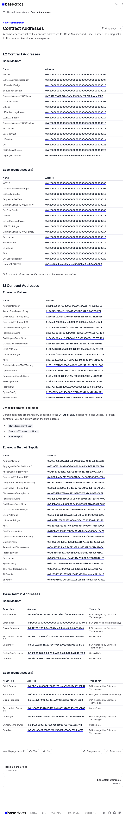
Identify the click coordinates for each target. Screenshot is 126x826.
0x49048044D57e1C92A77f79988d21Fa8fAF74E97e (74, 370)
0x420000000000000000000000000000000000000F (75, 101)
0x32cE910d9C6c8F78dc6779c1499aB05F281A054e (76, 488)
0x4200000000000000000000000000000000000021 (75, 144)
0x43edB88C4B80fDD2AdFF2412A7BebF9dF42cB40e (74, 327)
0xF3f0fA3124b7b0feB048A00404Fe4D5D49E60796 (75, 466)
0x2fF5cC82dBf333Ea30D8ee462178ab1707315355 (75, 471)
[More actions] (122, 4)
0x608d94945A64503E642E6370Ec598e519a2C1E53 (74, 349)
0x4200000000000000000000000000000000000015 (75, 107)
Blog (44, 813)
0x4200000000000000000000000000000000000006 (75, 74)
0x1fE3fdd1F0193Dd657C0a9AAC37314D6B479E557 (74, 397)
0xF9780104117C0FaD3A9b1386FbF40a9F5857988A (76, 579)
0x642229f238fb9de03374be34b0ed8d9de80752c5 (55, 628)
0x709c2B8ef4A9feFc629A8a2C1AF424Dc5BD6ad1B (75, 461)
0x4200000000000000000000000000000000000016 (75, 112)
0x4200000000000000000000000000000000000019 (75, 134)
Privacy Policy (56, 813)
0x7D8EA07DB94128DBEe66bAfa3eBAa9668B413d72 (75, 531)
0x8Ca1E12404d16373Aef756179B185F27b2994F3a (55, 644)
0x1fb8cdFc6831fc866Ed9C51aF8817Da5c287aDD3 (74, 381)
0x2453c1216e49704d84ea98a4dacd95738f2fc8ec (74, 316)
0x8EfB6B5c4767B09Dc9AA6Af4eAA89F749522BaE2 (74, 306)
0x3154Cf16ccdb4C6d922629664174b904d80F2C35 (75, 354)
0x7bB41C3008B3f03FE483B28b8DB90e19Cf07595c (55, 636)
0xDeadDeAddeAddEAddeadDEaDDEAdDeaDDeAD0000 (73, 155)
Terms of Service (73, 813)
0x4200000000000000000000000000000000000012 (75, 205)
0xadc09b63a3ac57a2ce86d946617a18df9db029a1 (55, 716)
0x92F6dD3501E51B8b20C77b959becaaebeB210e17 (75, 574)
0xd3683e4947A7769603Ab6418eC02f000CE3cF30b (76, 477)
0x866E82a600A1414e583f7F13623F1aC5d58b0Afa (74, 343)
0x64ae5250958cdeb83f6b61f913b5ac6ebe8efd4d (74, 322)
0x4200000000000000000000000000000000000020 (75, 150)
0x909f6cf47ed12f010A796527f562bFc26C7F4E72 (73, 311)
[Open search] (116, 4)
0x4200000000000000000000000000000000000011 (75, 90)
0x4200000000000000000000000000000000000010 (75, 85)
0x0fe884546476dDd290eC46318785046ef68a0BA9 (56, 708)
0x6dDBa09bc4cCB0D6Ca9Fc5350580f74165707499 (75, 333)
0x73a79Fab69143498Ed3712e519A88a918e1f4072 (74, 392)
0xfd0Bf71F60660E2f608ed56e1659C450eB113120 (75, 520)
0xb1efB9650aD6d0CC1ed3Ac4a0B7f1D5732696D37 (75, 536)
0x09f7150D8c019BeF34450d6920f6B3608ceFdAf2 (55, 658)
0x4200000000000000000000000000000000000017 (75, 123)
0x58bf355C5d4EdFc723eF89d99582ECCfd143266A (74, 376)
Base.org (34, 813)
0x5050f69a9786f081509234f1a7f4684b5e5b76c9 (55, 614)
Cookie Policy (90, 813)
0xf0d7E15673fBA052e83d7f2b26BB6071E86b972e (74, 569)
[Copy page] (109, 28)
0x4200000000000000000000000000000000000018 (75, 128)
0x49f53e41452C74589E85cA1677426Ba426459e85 (76, 542)
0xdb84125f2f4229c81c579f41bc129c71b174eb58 (55, 700)
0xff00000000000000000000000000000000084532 (57, 694)
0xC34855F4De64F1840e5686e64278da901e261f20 (76, 509)
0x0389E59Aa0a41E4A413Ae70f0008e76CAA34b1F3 (75, 558)
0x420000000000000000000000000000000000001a (75, 139)
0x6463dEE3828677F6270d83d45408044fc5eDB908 (74, 360)
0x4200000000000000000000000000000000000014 (75, 117)
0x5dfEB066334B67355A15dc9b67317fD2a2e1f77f (54, 725)
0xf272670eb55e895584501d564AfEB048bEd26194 (75, 563)
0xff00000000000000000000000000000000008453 (57, 622)
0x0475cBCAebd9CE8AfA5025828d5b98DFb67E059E (74, 387)
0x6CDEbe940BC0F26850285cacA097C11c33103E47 (56, 686)
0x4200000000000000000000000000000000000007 (75, 80)
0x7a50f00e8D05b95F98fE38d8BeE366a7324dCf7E (55, 730)
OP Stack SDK (67, 414)
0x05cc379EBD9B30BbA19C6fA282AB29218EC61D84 (74, 365)
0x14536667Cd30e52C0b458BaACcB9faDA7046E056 (56, 653)
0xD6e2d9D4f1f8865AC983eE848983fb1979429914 (75, 482)
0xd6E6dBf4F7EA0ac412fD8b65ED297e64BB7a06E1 (75, 493)
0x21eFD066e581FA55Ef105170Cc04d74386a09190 (75, 515)
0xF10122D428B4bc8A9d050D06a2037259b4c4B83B (74, 96)
